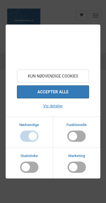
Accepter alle (52, 92)
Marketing (76, 156)
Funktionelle (76, 125)
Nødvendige (29, 125)
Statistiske (29, 156)
